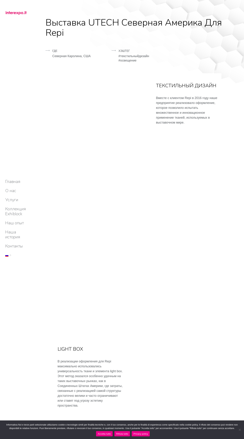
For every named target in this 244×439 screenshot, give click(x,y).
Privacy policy (140, 434)
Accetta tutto (104, 434)
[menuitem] (12, 181)
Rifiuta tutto (122, 434)
